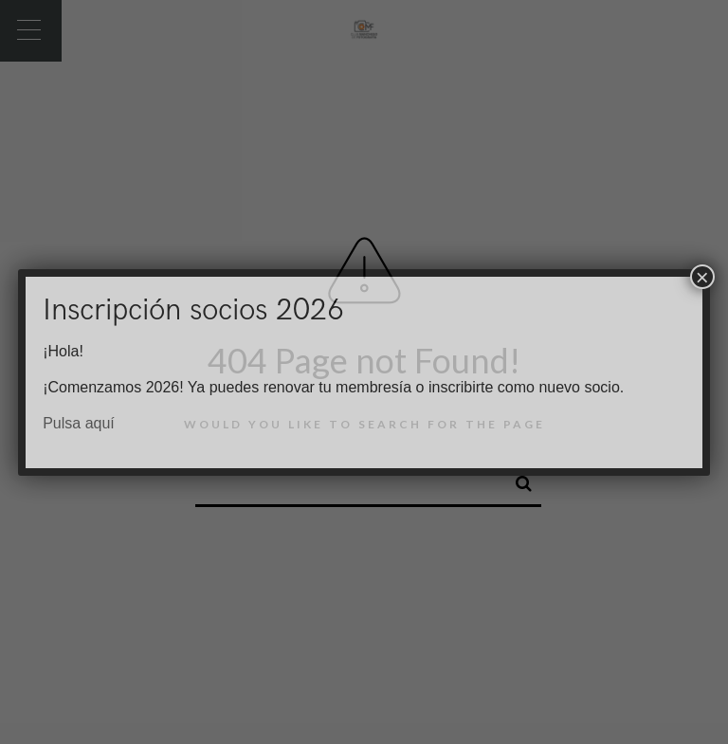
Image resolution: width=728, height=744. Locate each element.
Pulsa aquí (79, 423)
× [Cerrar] (702, 276)
